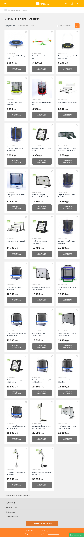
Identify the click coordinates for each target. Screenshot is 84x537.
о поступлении (16, 68)
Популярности (23, 26)
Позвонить (42, 523)
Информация (10, 512)
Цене (32, 26)
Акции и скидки (11, 507)
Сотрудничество (12, 516)
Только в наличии (65, 26)
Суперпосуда (11, 503)
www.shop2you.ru (53, 534)
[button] (76, 535)
